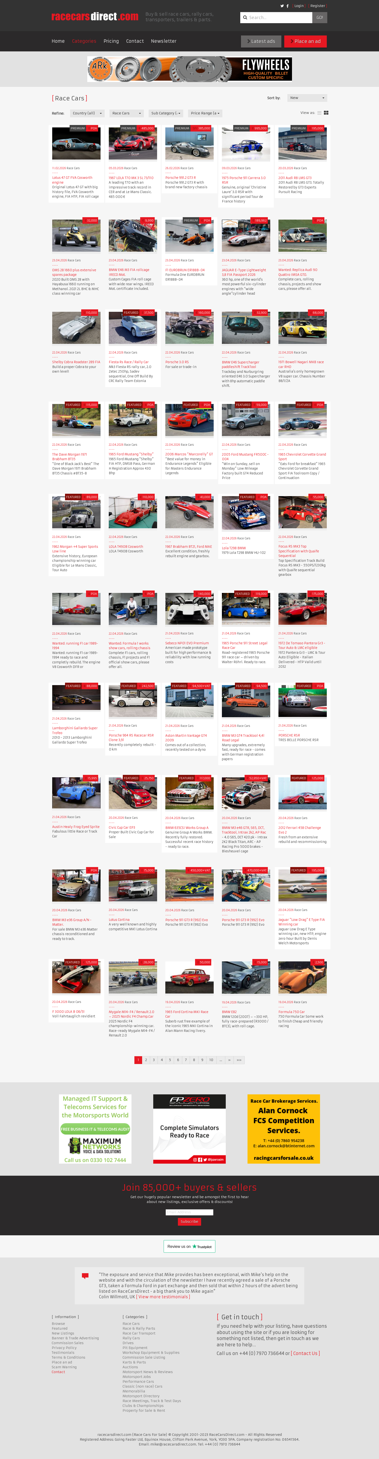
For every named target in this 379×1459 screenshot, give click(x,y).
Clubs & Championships (143, 1405)
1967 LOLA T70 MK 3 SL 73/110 (131, 178)
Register (317, 6)
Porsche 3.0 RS (177, 362)
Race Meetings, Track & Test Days (152, 1401)
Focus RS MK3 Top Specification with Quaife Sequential (298, 551)
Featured (59, 1328)
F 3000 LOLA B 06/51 (68, 1012)
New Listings (63, 1333)
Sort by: (273, 98)
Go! (319, 17)
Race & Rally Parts (139, 1328)
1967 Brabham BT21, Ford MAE (188, 547)
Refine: (58, 113)
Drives (128, 1343)
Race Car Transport (139, 1333)
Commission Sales (68, 1343)
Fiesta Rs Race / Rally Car (129, 362)
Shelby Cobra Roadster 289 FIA (76, 362)
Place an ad (306, 41)
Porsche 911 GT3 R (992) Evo (186, 920)
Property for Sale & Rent (144, 1410)
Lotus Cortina (119, 920)
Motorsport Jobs (137, 1377)
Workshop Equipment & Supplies (151, 1352)
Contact (135, 41)
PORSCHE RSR (289, 735)
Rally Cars (131, 1338)
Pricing (111, 41)
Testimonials (63, 1352)
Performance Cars (138, 1381)
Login (299, 6)
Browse (58, 1323)
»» (239, 1060)
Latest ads (261, 41)
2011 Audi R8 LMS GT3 (295, 178)
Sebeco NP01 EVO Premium (187, 643)
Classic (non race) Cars (142, 1386)
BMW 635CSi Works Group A (187, 828)
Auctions (130, 1367)
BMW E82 (229, 1012)
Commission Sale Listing (144, 1357)
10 (211, 1060)
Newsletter (163, 41)
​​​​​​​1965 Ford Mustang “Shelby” (131, 454)
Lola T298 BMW (234, 548)
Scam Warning (64, 1367)
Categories (84, 41)
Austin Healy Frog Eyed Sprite (76, 827)
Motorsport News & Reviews (148, 1372)
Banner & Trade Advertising (75, 1338)
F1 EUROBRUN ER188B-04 (185, 270)
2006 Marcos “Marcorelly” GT (189, 454)
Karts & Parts (134, 1362)
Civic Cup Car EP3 (122, 828)
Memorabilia (134, 1391)
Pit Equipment (135, 1348)
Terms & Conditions (68, 1357)
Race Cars (131, 1323)
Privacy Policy (64, 1348)
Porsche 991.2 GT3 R (180, 178)
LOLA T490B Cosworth (126, 547)
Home (58, 41)
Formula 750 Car (291, 1012)
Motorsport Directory (141, 1396)
